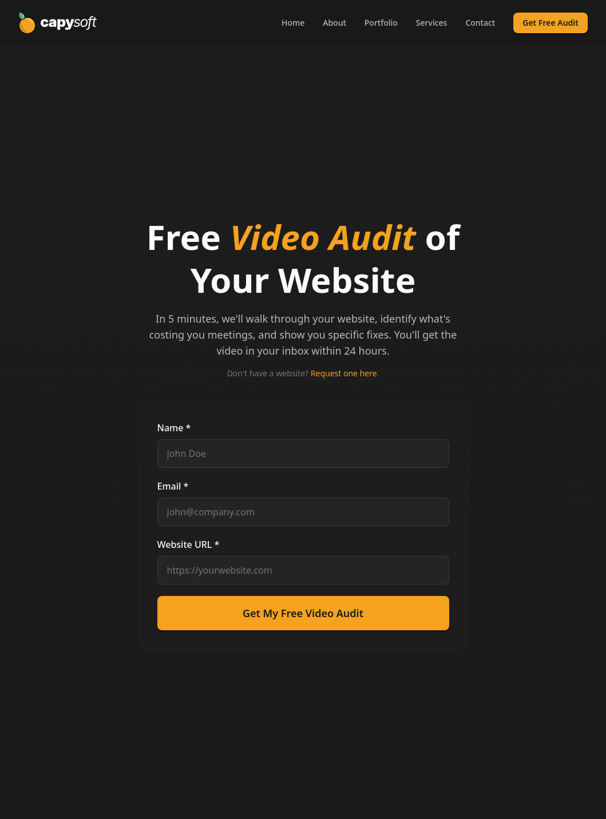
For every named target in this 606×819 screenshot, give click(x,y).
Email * (173, 486)
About (334, 22)
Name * (174, 428)
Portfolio (381, 22)
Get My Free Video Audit (303, 613)
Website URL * (188, 544)
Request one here (344, 373)
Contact (480, 22)
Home (293, 22)
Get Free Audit (550, 22)
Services (431, 22)
